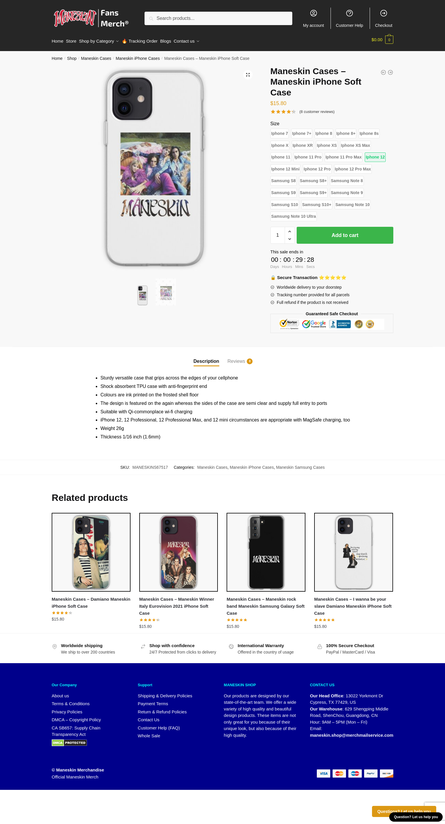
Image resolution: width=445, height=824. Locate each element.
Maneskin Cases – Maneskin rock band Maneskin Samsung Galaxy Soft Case (266, 603)
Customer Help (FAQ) (159, 724)
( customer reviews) (317, 109)
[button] (248, 72)
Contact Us (148, 717)
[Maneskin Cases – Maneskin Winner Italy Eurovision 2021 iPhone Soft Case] (178, 549)
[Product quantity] (277, 232)
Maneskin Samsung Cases (300, 464)
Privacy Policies (67, 708)
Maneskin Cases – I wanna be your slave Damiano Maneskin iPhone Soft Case (353, 603)
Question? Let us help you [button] (416, 817)
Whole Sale (149, 733)
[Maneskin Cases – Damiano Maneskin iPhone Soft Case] (91, 549)
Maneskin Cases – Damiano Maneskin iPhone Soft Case (91, 600)
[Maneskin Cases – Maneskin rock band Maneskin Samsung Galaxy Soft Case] (266, 549)
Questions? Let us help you (404, 811)
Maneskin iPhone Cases (138, 55)
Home (57, 55)
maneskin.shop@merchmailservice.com (351, 732)
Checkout (383, 18)
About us (60, 692)
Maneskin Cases (96, 55)
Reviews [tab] (236, 359)
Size (274, 121)
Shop (72, 55)
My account (313, 18)
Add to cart (345, 233)
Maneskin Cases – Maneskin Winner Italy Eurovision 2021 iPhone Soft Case (176, 603)
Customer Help (349, 18)
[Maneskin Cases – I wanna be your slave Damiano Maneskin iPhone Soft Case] (353, 549)
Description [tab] (206, 358)
